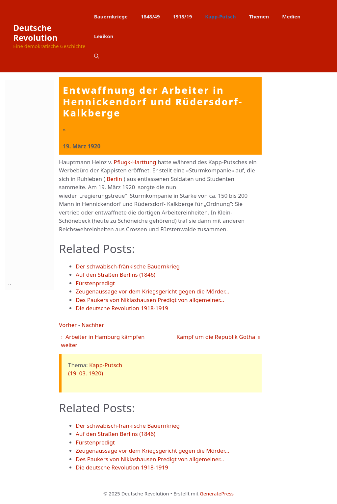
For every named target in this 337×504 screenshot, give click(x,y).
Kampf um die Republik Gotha (218, 336)
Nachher (93, 325)
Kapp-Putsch (220, 16)
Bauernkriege (111, 16)
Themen (259, 16)
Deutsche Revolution (35, 32)
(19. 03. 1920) (85, 373)
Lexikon (104, 36)
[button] (97, 56)
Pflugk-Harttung (135, 162)
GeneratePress (217, 493)
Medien (291, 16)
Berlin (114, 179)
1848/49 (150, 16)
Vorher (68, 325)
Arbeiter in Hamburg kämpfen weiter (102, 341)
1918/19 (182, 16)
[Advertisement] (34, 178)
